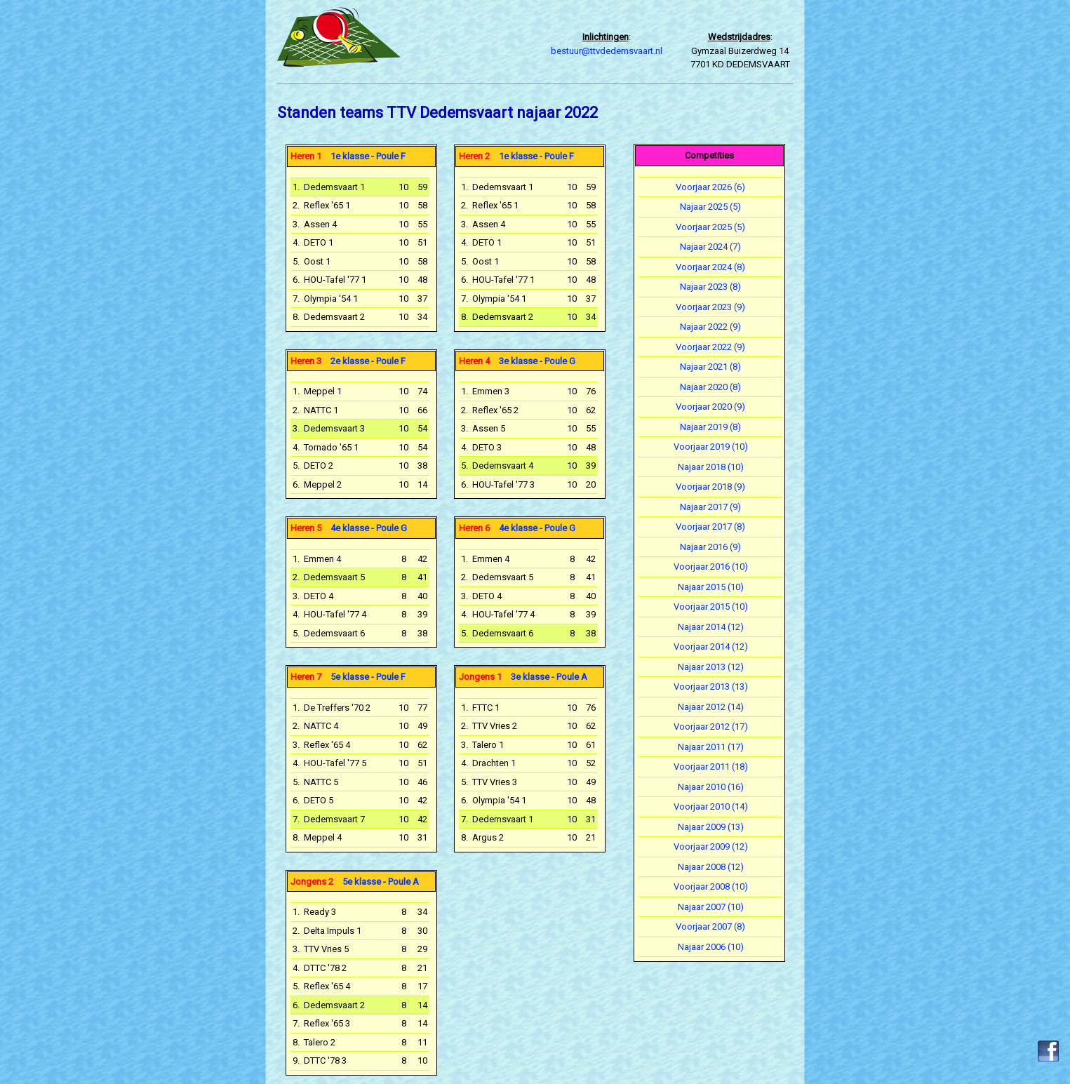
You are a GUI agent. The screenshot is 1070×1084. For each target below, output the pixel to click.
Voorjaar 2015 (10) (711, 606)
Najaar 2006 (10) (711, 947)
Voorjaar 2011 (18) (711, 766)
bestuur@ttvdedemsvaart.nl (606, 51)
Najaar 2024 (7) (710, 246)
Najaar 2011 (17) (711, 747)
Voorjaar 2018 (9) (710, 486)
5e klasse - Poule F (348, 676)
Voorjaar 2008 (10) (711, 886)
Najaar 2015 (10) (711, 587)
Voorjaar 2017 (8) (710, 526)
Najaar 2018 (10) (711, 467)
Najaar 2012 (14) (711, 707)
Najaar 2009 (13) (711, 827)
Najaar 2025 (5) (710, 206)
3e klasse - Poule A (523, 676)
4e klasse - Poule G (348, 528)
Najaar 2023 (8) (710, 286)
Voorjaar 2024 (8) (710, 267)
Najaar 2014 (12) (711, 627)
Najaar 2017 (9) (710, 507)
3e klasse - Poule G (517, 361)
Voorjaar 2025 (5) (710, 227)
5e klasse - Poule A (354, 881)
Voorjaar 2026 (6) (710, 187)
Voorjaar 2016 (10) (711, 566)
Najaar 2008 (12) (711, 867)
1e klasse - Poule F (348, 156)
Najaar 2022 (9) (710, 326)
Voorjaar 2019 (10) (711, 446)
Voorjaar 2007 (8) (710, 926)
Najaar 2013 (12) (711, 667)
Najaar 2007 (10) (711, 907)
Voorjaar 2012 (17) (711, 726)
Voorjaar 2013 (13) (711, 686)
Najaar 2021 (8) (710, 366)
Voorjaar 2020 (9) (710, 406)
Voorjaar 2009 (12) (711, 846)
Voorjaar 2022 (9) (710, 347)
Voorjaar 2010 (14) (711, 806)
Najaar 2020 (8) (710, 387)
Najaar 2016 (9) (710, 547)
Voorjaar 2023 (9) (710, 307)
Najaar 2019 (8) (710, 427)
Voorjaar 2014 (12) (711, 646)
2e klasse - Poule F (348, 361)
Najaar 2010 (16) (711, 787)
